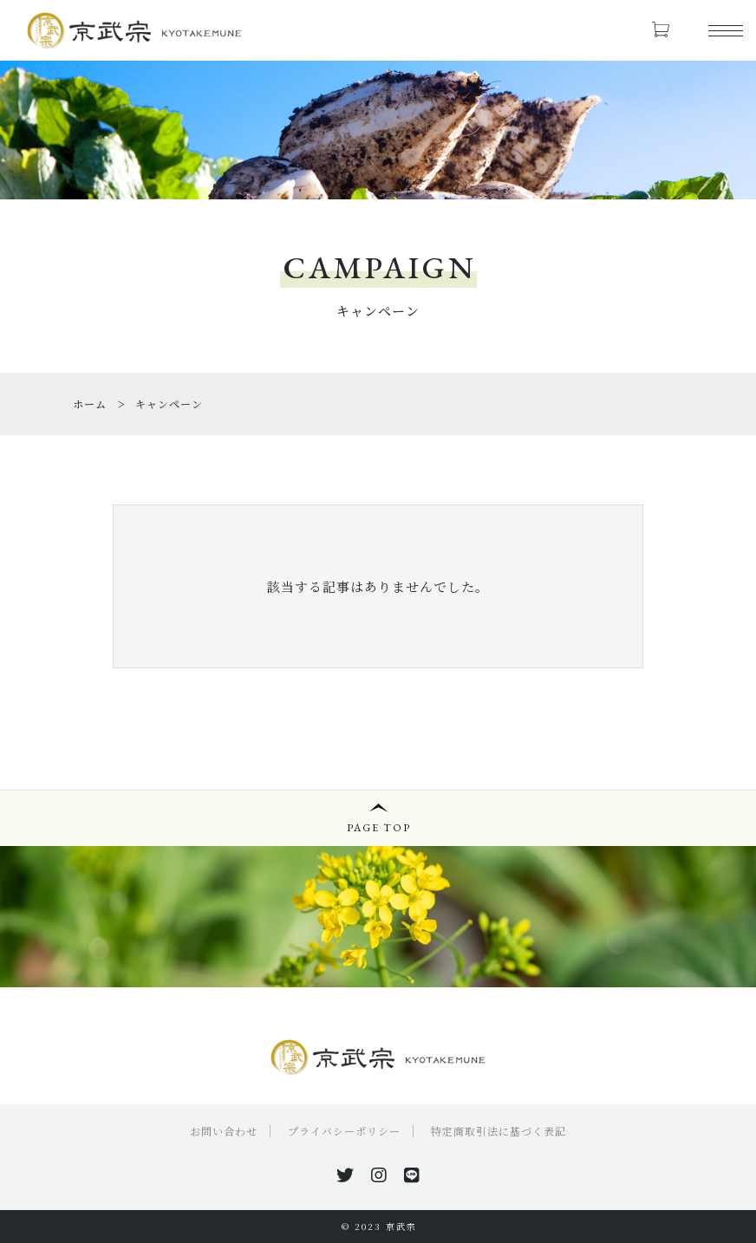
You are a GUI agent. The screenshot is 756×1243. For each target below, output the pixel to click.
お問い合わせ (223, 1130)
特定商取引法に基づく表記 (498, 1130)
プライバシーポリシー (344, 1130)
